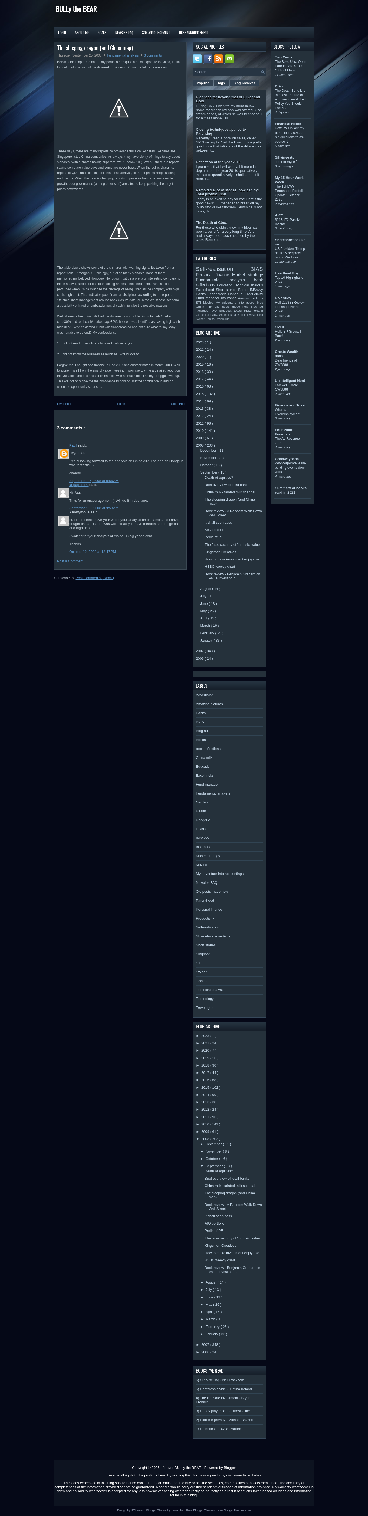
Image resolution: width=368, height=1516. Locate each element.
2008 (200, 445)
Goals (102, 32)
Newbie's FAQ (124, 32)
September (209, 472)
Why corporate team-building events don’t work (290, 467)
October (207, 465)
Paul (73, 445)
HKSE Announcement (194, 32)
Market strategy (247, 275)
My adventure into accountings (239, 302)
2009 (200, 438)
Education (225, 285)
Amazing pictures (250, 298)
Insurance (229, 298)
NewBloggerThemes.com (234, 1510)
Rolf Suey (283, 298)
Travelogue (222, 318)
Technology (218, 294)
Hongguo (236, 294)
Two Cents (284, 57)
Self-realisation (223, 269)
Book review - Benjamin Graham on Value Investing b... (232, 576)
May (204, 611)
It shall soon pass (218, 522)
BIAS (256, 269)
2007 (200, 651)
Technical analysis (248, 285)
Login (62, 32)
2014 (200, 401)
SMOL (280, 327)
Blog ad (257, 306)
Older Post (178, 403)
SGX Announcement (156, 32)
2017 (200, 379)
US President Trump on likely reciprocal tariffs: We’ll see (290, 253)
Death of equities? (219, 477)
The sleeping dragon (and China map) (95, 47)
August (206, 589)
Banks (202, 294)
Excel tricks (244, 310)
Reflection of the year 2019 (218, 162)
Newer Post (63, 403)
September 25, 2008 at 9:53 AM (94, 508)
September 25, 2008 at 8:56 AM (94, 481)
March (205, 626)
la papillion (79, 485)
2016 (200, 386)
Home (121, 403)
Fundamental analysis (123, 55)
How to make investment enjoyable (232, 559)
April (204, 618)
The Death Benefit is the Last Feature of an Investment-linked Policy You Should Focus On (290, 99)
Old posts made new (233, 306)
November (209, 458)
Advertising (256, 314)
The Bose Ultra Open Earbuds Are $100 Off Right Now (290, 66)
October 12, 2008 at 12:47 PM (92, 552)
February (207, 633)
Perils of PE (214, 537)
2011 (200, 423)
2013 (200, 408)
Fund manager (208, 298)
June (204, 604)
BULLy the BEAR (76, 9)
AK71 (279, 215)
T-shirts (210, 318)
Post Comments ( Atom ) (95, 578)
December (209, 450)
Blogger (230, 1468)
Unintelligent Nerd (290, 381)
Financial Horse (288, 124)
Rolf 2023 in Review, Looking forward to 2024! (290, 307)
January (207, 640)
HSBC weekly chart (220, 567)
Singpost (226, 310)
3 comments (153, 55)
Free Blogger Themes (201, 1510)
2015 (200, 394)
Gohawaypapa (287, 459)
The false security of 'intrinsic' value (232, 545)
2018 (200, 372)
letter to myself (286, 162)
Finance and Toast (290, 405)
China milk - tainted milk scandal (230, 492)
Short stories (227, 290)
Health (258, 310)
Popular (203, 83)
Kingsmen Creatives (220, 552)
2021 (200, 349)
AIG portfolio (214, 530)
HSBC (214, 314)
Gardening (203, 314)
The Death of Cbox (211, 223)
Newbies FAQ (207, 310)
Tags (221, 83)
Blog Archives (244, 83)
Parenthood (206, 290)
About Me (82, 32)
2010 (200, 431)
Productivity (254, 294)
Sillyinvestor (285, 157)
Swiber (200, 318)
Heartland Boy (287, 273)
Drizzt (279, 86)
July (204, 596)
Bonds (244, 290)
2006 (200, 659)
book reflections (208, 749)
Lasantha (177, 1510)
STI (199, 302)
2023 (200, 342)
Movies (209, 302)
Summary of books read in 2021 (291, 490)
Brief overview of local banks (227, 485)
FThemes (138, 1510)
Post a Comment (70, 561)
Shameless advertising (234, 314)
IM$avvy (256, 290)
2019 (200, 364)
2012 (200, 416)
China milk (205, 306)
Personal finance (214, 275)
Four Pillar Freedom (283, 432)
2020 (200, 357)
